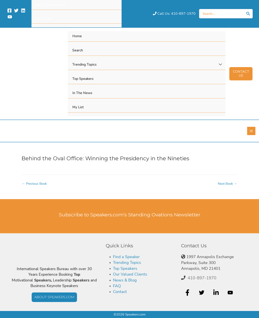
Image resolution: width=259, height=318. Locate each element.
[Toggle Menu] (220, 65)
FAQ (117, 286)
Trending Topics (127, 262)
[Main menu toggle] (251, 131)
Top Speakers (125, 268)
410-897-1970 (202, 278)
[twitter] (202, 292)
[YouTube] (10, 17)
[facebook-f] (188, 292)
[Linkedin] (23, 10)
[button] (241, 73)
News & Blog (125, 280)
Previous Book (34, 183)
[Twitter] (16, 10)
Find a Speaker (126, 256)
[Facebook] (9, 10)
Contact (120, 291)
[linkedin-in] (216, 292)
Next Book (227, 183)
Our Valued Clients (130, 274)
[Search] (248, 13)
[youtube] (231, 292)
